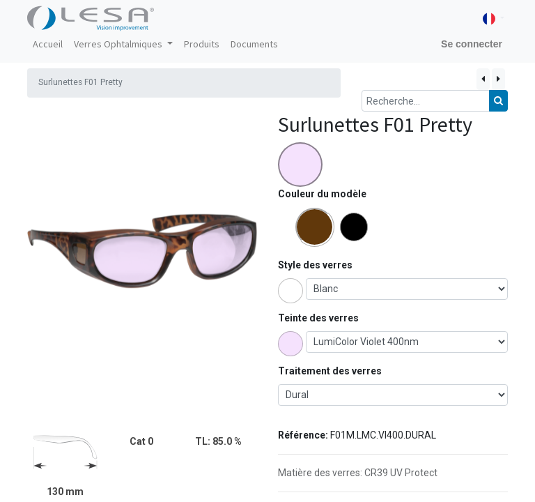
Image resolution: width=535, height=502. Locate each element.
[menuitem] (47, 44)
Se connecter (471, 44)
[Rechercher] (498, 101)
